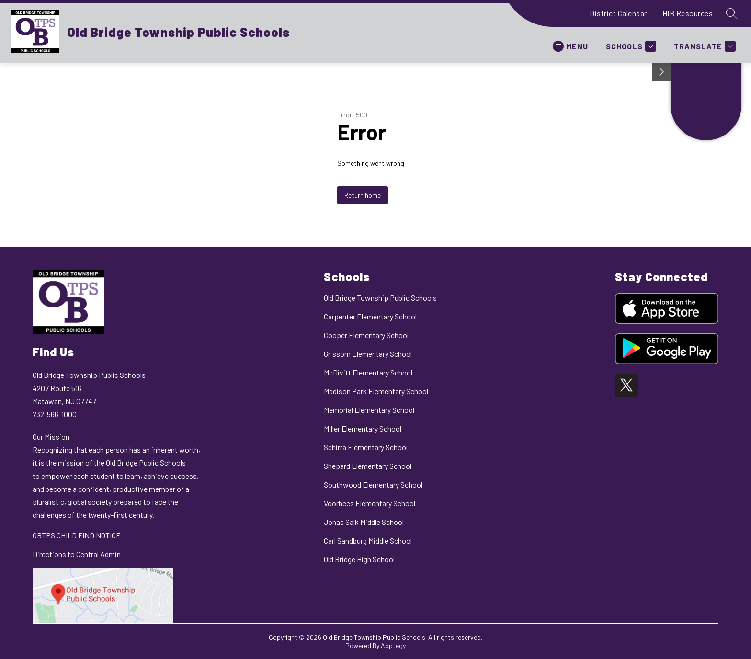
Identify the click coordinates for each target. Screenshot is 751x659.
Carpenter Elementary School (370, 316)
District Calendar (618, 13)
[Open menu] (570, 46)
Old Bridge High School (359, 559)
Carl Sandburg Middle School (368, 540)
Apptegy (393, 645)
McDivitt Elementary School (368, 372)
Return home (362, 195)
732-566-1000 (55, 414)
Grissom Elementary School (368, 353)
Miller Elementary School (362, 428)
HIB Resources (687, 13)
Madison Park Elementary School (376, 391)
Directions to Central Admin (77, 553)
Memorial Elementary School (369, 409)
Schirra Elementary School (366, 447)
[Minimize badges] (661, 72)
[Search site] (732, 13)
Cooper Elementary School (366, 335)
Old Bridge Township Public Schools (380, 297)
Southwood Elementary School (373, 484)
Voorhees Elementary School (369, 503)
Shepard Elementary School (367, 465)
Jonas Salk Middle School (364, 521)
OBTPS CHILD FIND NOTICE (77, 535)
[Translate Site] (703, 46)
